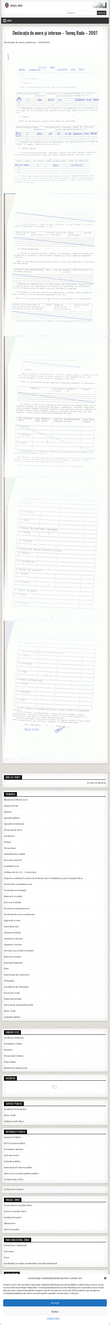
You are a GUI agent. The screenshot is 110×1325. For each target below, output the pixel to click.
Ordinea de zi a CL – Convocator (20, 872)
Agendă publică (12, 818)
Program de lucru (13, 830)
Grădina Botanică (12, 1217)
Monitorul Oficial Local (15, 800)
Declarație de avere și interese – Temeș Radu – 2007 (55, 33)
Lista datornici (11, 926)
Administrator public (14, 854)
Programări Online (13, 1056)
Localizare (9, 836)
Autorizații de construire (16, 975)
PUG (6, 968)
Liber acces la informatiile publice (21, 1173)
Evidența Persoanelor (15, 1109)
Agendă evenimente (14, 824)
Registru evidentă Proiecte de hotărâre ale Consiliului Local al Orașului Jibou (43, 878)
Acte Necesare (11, 1155)
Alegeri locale (11, 806)
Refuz (55, 1311)
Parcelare (9, 1251)
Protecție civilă (12, 993)
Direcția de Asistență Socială (18, 1005)
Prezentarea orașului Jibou (18, 1205)
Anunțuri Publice (12, 1137)
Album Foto (10, 1223)
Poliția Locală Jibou (14, 1121)
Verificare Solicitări (14, 1038)
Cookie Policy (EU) (13, 1179)
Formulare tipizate (13, 1149)
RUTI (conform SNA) (14, 1143)
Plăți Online (10, 1062)
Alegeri (8, 812)
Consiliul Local (11, 866)
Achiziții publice (12, 1017)
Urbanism (9, 981)
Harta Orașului (11, 1229)
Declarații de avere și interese (19, 914)
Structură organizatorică (16, 908)
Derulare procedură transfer (19, 950)
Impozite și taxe (12, 920)
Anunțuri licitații (12, 932)
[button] (105, 1278)
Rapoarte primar (12, 957)
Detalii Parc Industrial (15, 1245)
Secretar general (13, 860)
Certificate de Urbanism (16, 987)
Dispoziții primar (13, 999)
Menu (9, 20)
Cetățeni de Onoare (14, 1189)
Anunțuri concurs (13, 944)
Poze (6, 1257)
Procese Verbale (12, 902)
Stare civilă (9, 1011)
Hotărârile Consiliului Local (18, 884)
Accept (55, 1303)
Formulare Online (13, 1044)
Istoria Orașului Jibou (15, 1211)
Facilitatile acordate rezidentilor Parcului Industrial (30, 1263)
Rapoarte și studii (13, 896)
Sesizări (8, 1050)
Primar (7, 842)
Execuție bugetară (13, 963)
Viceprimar (10, 848)
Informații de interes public (18, 1167)
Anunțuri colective (13, 938)
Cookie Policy (53, 1318)
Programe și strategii (15, 890)
